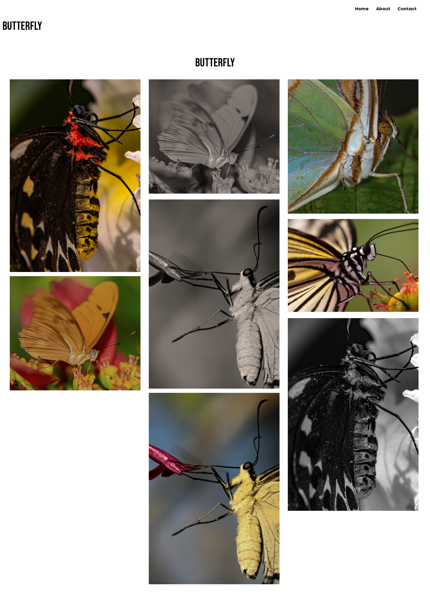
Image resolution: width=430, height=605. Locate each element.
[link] (361, 9)
